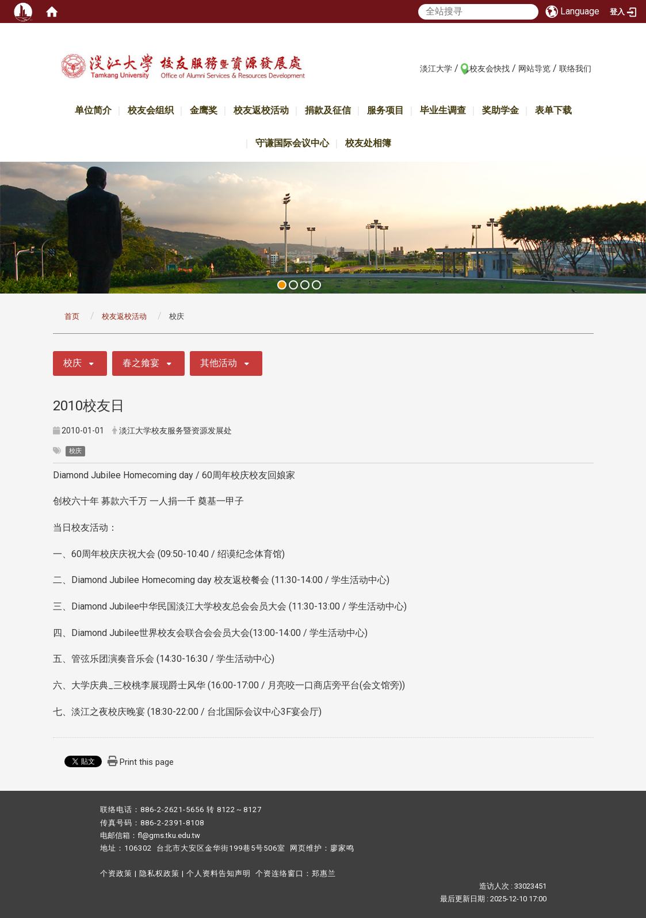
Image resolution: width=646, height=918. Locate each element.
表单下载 (553, 110)
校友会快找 (489, 68)
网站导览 (534, 68)
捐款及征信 (328, 110)
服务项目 (385, 110)
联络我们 (575, 68)
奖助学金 (500, 110)
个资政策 (116, 873)
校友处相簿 (368, 143)
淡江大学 (436, 68)
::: (413, 68)
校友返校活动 (261, 110)
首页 (71, 316)
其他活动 (218, 362)
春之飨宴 (141, 362)
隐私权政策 (159, 873)
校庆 (72, 362)
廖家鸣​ (342, 848)
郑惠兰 (324, 873)
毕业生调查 (443, 110)
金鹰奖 (203, 110)
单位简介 (93, 110)
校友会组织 (151, 110)
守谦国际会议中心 (292, 143)
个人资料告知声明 (218, 873)
